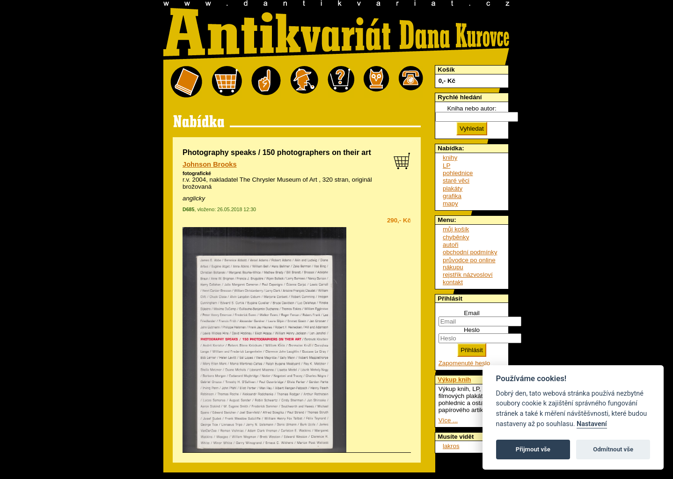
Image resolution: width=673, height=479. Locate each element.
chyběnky (456, 237)
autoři (450, 244)
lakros (451, 446)
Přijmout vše (533, 449)
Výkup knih (454, 379)
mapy (450, 203)
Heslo (472, 329)
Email (471, 313)
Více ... (448, 420)
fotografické (197, 173)
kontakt (453, 282)
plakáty (452, 188)
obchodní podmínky (470, 252)
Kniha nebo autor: (471, 108)
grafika (452, 195)
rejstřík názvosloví (468, 274)
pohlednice (458, 173)
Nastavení (592, 424)
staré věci (456, 180)
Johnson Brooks (210, 164)
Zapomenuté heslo (464, 363)
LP (446, 165)
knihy (450, 157)
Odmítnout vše (613, 449)
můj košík (456, 229)
